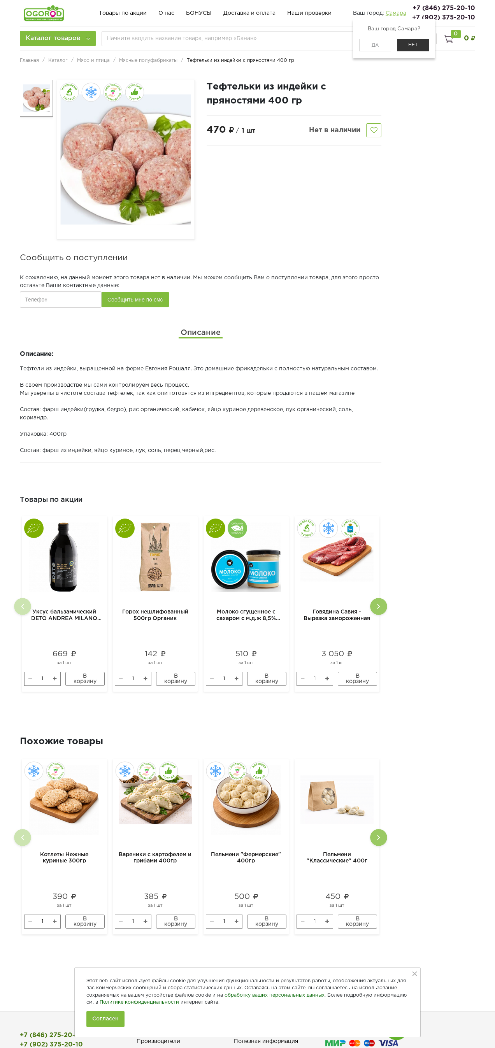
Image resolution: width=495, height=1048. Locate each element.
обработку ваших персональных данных (275, 995)
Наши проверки (309, 13)
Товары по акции (123, 13)
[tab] (201, 332)
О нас (166, 13)
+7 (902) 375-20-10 (443, 18)
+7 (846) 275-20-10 (443, 8)
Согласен (105, 1018)
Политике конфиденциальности (139, 1002)
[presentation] (22, 606)
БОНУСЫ (199, 13)
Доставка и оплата (249, 13)
